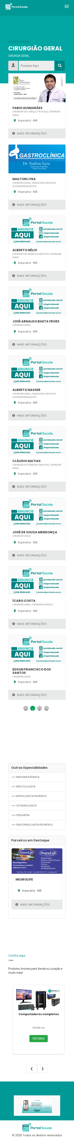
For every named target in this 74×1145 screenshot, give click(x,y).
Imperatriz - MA (24, 120)
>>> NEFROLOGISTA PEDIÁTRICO (29, 796)
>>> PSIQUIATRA (20, 815)
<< (25, 709)
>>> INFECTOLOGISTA (23, 786)
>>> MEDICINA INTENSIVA (25, 777)
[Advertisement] (37, 734)
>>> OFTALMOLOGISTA (24, 805)
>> (46, 709)
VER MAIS (38, 1038)
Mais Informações (29, 133)
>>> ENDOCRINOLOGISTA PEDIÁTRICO (32, 824)
